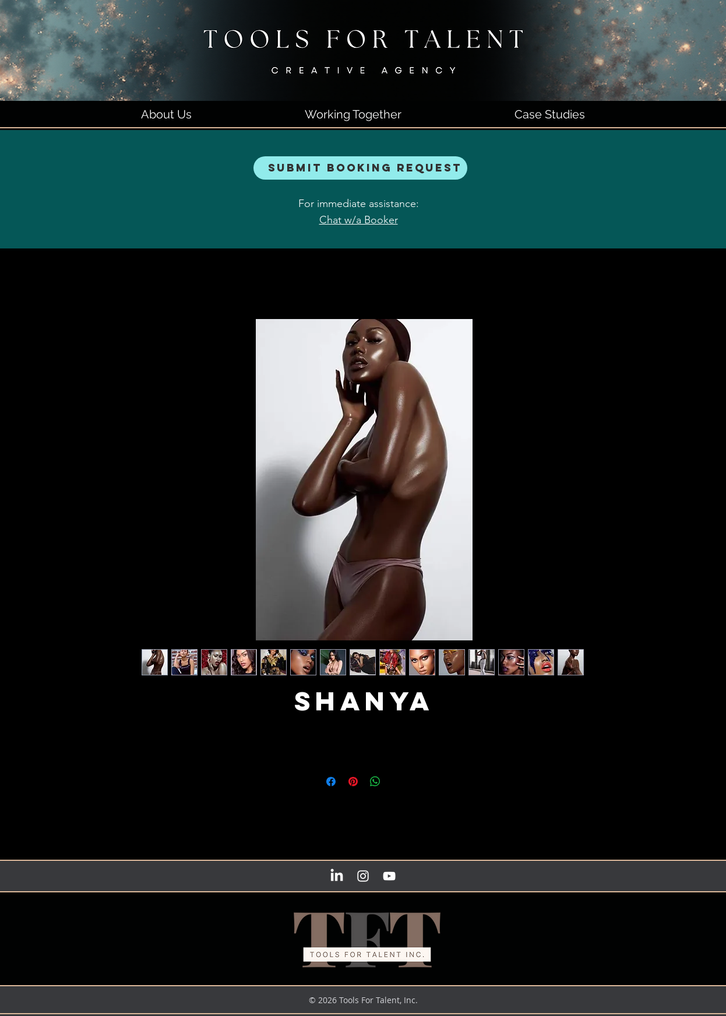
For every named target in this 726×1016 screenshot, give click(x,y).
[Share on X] (397, 782)
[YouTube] (389, 876)
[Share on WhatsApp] (375, 782)
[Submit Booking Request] (360, 168)
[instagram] (363, 876)
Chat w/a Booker (358, 219)
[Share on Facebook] (331, 782)
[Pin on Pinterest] (353, 782)
